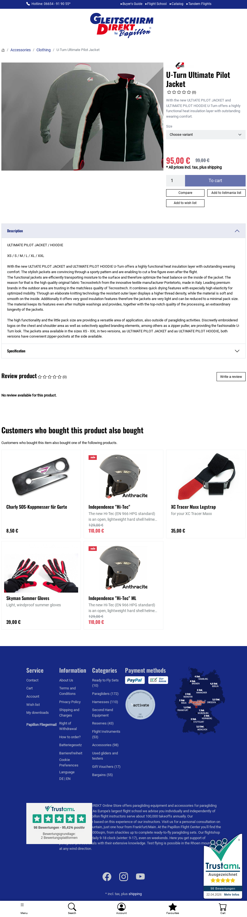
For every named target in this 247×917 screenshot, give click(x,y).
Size (169, 126)
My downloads (37, 713)
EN (68, 779)
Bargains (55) (102, 775)
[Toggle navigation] (24, 909)
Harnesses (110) (105, 702)
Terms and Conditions (67, 691)
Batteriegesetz (70, 745)
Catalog (177, 4)
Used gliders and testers (105, 756)
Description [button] (15, 230)
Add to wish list (185, 203)
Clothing (43, 50)
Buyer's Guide (132, 4)
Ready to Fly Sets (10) (105, 683)
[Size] (206, 134)
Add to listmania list (226, 193)
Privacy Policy (70, 702)
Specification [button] (16, 350)
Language (67, 772)
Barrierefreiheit (70, 753)
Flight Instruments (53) (106, 734)
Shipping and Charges (69, 712)
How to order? (70, 737)
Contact (32, 680)
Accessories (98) (105, 745)
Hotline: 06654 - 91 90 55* (51, 4)
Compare (185, 193)
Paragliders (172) (105, 694)
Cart (29, 688)
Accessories (20, 50)
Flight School (157, 4)
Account (32, 696)
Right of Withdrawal (68, 726)
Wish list (33, 705)
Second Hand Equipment (102, 712)
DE (61, 779)
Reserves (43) (103, 723)
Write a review (231, 377)
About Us (66, 680)
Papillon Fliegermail (41, 725)
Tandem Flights (199, 4)
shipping (135, 894)
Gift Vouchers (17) (106, 767)
